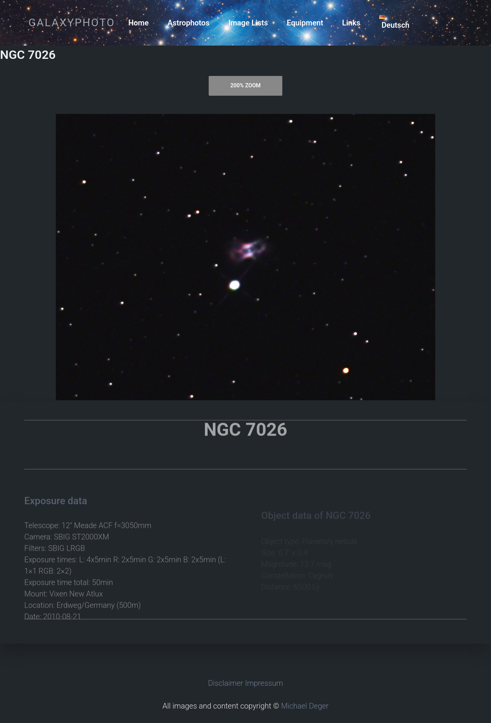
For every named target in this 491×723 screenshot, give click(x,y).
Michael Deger (305, 705)
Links (351, 22)
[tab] (246, 86)
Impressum (264, 683)
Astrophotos (188, 22)
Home (138, 22)
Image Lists (248, 22)
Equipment (305, 22)
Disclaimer (225, 683)
